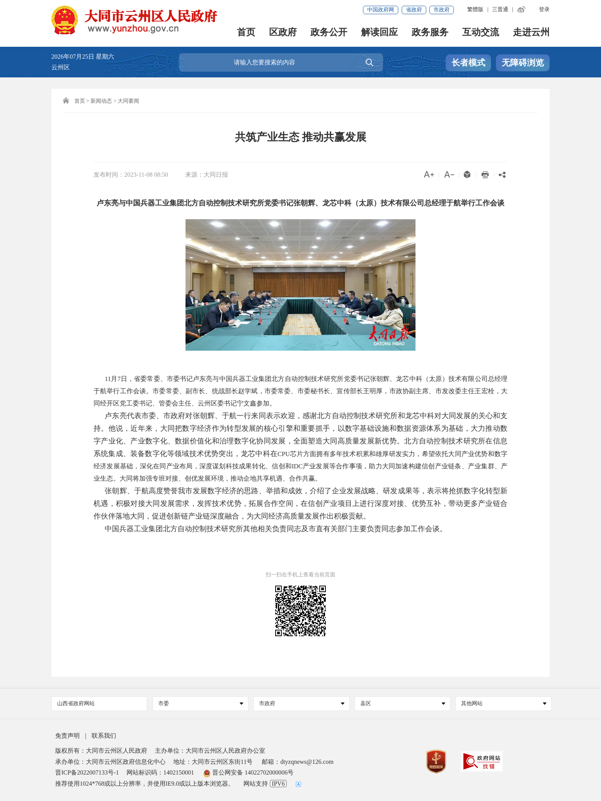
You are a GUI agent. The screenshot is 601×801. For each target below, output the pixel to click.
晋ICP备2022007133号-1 (87, 772)
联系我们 (104, 735)
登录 (544, 9)
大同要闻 (128, 101)
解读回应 (379, 32)
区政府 (283, 32)
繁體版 (475, 9)
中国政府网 (380, 10)
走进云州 (531, 32)
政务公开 (328, 32)
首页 (246, 32)
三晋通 (500, 9)
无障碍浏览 (523, 62)
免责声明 (67, 735)
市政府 (442, 10)
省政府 (414, 10)
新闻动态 (101, 101)
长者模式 (468, 62)
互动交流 (480, 32)
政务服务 (430, 32)
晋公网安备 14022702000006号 (248, 772)
